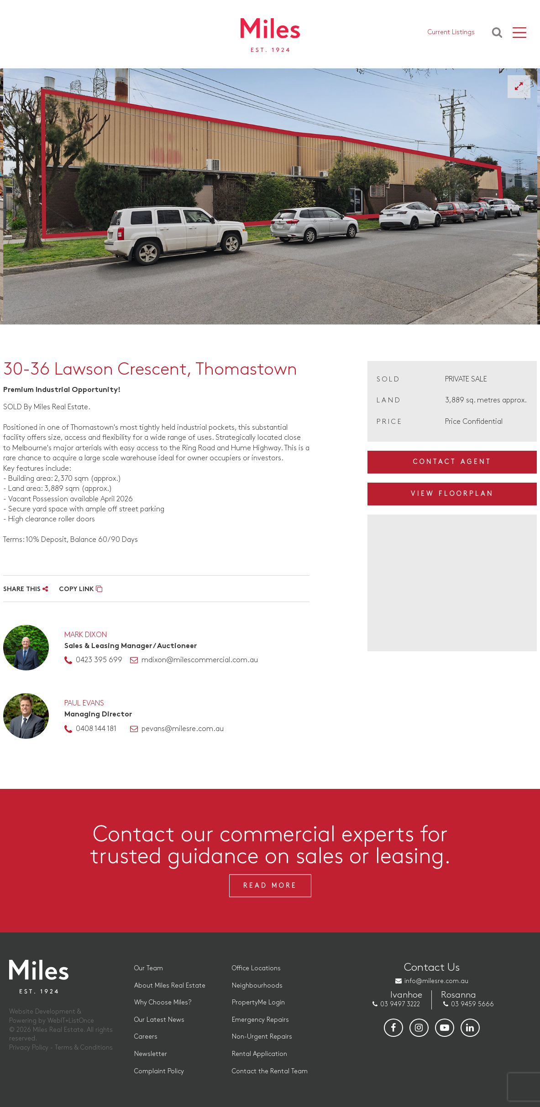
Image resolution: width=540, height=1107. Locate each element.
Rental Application (259, 1054)
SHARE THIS (25, 589)
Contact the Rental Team (270, 1071)
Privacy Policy (28, 1047)
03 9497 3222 (400, 1004)
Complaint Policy (159, 1071)
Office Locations (256, 968)
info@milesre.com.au (436, 981)
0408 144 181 (96, 729)
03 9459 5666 (472, 1004)
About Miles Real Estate (169, 986)
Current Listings (451, 32)
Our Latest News (159, 1020)
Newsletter (150, 1054)
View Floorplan (452, 494)
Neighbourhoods (257, 986)
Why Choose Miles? (162, 1002)
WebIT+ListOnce (70, 1021)
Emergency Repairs (260, 1020)
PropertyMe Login (258, 1002)
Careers (145, 1037)
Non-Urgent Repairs (262, 1037)
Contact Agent (452, 462)
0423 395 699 (99, 660)
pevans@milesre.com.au (183, 729)
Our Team (148, 968)
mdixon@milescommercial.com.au (200, 660)
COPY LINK (80, 589)
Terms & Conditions (84, 1047)
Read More (270, 886)
